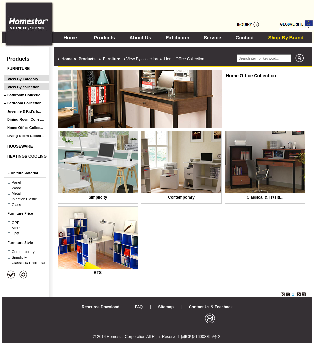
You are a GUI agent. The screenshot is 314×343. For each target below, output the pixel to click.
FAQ (139, 307)
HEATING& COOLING (27, 156)
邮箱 (210, 318)
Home (70, 37)
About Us (140, 37)
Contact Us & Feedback (211, 307)
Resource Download (100, 307)
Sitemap (166, 307)
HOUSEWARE (20, 146)
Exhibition (178, 37)
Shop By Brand (285, 37)
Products (104, 37)
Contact (245, 37)
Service (212, 37)
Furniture (112, 59)
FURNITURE (18, 68)
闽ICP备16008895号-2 (200, 336)
